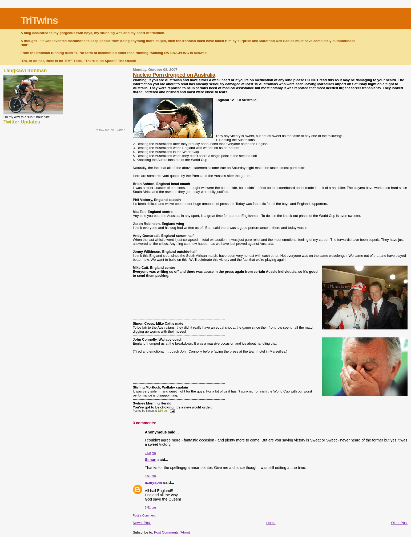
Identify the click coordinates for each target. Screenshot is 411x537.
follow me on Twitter (110, 130)
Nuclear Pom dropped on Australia (174, 75)
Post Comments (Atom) (172, 532)
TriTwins (39, 20)
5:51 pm (150, 507)
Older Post (399, 523)
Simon (150, 459)
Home (271, 523)
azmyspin (153, 482)
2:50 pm (150, 453)
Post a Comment (144, 515)
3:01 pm (150, 475)
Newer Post (142, 523)
